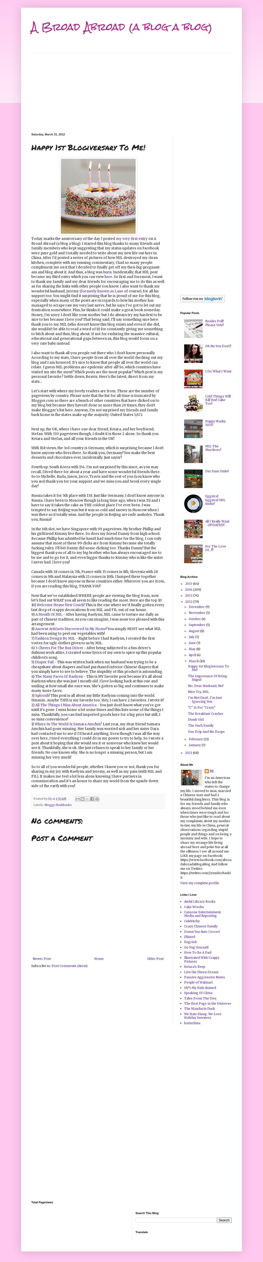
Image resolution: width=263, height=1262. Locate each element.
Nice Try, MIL (198, 692)
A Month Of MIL (48, 614)
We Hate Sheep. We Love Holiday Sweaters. (202, 1016)
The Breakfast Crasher (205, 714)
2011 (189, 753)
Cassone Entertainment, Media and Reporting (202, 914)
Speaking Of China (198, 993)
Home (99, 959)
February (196, 739)
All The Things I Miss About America (66, 705)
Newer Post (42, 959)
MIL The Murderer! (213, 448)
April (193, 655)
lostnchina (192, 1023)
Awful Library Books (199, 901)
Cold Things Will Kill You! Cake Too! (218, 400)
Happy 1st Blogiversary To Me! (208, 668)
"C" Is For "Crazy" (201, 707)
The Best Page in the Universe (207, 1003)
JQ (211, 771)
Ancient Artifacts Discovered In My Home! (71, 629)
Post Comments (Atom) (70, 966)
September (197, 625)
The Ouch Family (201, 725)
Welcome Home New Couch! (60, 605)
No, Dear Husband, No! (205, 686)
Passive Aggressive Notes (204, 977)
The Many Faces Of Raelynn (59, 676)
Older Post (155, 959)
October (195, 619)
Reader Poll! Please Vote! (214, 323)
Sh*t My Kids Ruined (200, 988)
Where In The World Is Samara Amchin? (68, 724)
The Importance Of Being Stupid (207, 678)
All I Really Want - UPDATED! (217, 523)
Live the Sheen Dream (201, 972)
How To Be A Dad (197, 952)
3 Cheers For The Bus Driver (59, 648)
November (197, 613)
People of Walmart (198, 982)
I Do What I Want (218, 371)
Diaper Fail (44, 662)
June (192, 643)
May (192, 649)
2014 (189, 589)
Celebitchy (192, 921)
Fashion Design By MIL (55, 638)
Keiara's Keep (194, 967)
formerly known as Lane (102, 291)
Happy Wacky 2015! (215, 423)
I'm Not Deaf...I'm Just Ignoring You (205, 699)
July (192, 637)
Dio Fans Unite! (217, 471)
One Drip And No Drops (206, 732)
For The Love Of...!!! (215, 548)
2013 (189, 595)
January (195, 745)
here (108, 277)
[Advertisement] (131, 89)
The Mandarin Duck (199, 1009)
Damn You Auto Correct (202, 932)
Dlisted (189, 937)
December (197, 607)
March (194, 661)
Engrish (190, 942)
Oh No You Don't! (218, 346)
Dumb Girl (196, 719)
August (194, 631)
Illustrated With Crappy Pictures (201, 959)
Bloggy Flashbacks (58, 805)
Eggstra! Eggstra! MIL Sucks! (215, 500)
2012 (189, 602)
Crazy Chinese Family (201, 926)
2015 (189, 584)
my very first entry (132, 239)
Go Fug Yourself (196, 947)
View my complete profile (199, 883)
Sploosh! (42, 695)
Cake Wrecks (194, 907)
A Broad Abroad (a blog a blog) (121, 27)
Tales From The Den (200, 998)
